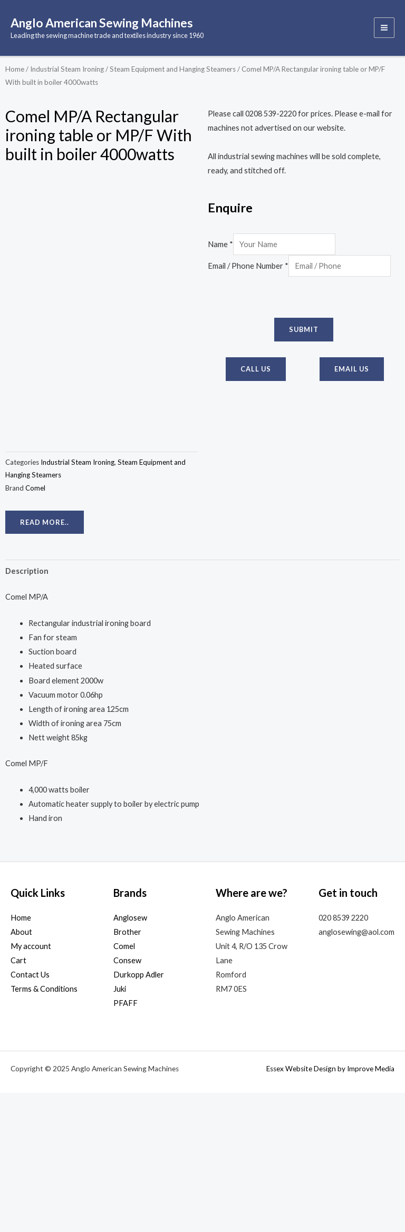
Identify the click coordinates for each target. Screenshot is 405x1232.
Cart (18, 1100)
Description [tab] (27, 710)
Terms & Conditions (44, 1128)
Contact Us (30, 1114)
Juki (119, 1128)
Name (220, 246)
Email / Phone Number (248, 267)
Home (14, 70)
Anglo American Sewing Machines (117, 23)
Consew (127, 1100)
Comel (35, 627)
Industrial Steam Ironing (67, 70)
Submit (304, 331)
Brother (127, 1071)
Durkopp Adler (138, 1114)
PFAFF (125, 1142)
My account (31, 1085)
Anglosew (130, 1057)
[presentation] (288, 299)
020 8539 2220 (343, 1057)
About (21, 1071)
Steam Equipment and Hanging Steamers (173, 70)
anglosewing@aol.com (356, 1071)
